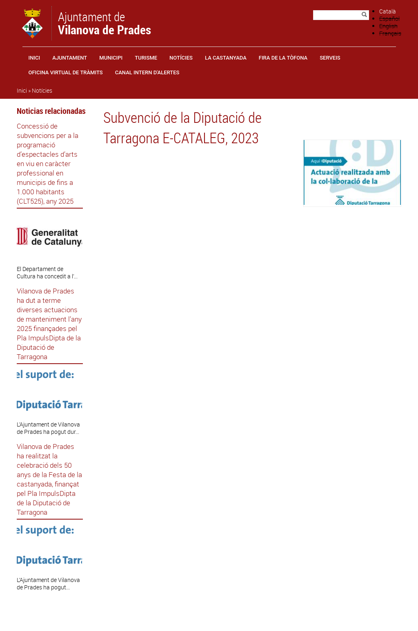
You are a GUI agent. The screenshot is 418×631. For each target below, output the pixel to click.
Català (387, 11)
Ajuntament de (104, 22)
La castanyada (226, 58)
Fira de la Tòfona (283, 58)
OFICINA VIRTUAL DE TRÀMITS (66, 72)
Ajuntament (69, 58)
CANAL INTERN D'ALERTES (147, 72)
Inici (34, 58)
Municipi (110, 58)
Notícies (181, 58)
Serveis (330, 58)
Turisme (146, 58)
